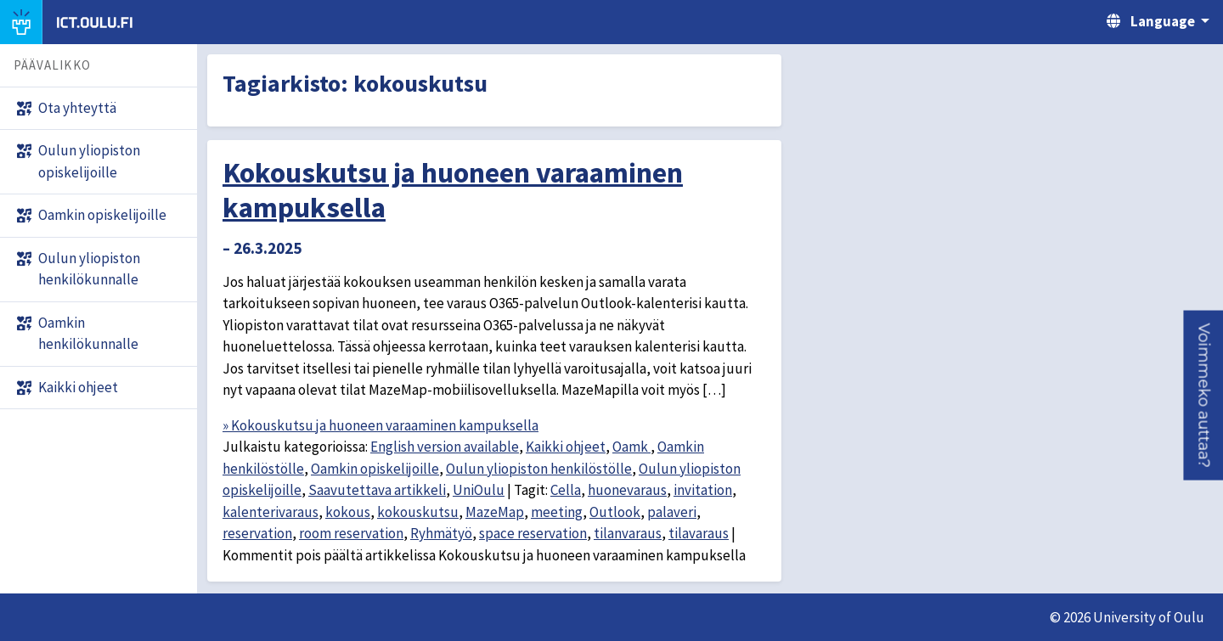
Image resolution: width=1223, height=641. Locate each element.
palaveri (671, 512)
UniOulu (478, 490)
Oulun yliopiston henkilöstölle (539, 468)
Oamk (631, 446)
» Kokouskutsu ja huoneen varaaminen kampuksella (380, 425)
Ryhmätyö (441, 533)
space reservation (533, 533)
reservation (257, 533)
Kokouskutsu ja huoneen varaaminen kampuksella (453, 190)
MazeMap (494, 512)
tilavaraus (698, 533)
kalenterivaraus (270, 512)
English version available (444, 446)
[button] (1203, 396)
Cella (565, 490)
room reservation (351, 533)
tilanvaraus (628, 533)
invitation (702, 490)
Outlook (614, 512)
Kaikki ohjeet (566, 446)
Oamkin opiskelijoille (375, 468)
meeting (557, 512)
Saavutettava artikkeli (377, 490)
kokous (347, 512)
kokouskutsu (418, 512)
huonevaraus (627, 490)
